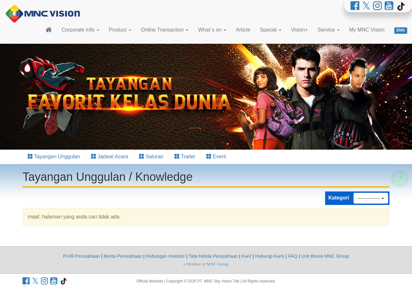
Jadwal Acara (109, 156)
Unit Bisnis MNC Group (325, 256)
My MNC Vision (367, 29)
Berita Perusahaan (123, 256)
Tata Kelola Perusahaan (213, 256)
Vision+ (299, 29)
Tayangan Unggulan (54, 156)
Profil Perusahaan (81, 256)
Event (216, 156)
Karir (246, 256)
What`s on (212, 29)
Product (120, 29)
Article (243, 29)
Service (329, 29)
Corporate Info (80, 29)
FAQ (292, 256)
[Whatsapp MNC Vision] (400, 190)
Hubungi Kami (269, 256)
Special (270, 29)
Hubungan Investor (165, 256)
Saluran (151, 156)
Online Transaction (165, 29)
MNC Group (218, 264)
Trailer (184, 156)
